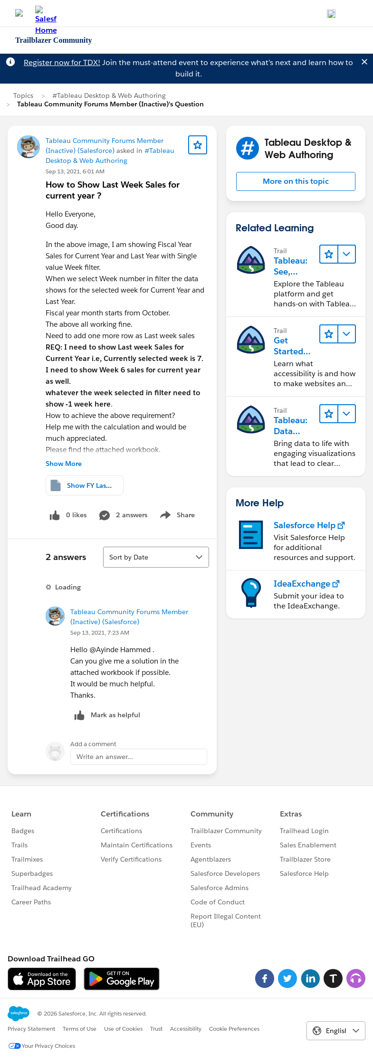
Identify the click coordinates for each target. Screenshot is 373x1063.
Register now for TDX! (62, 62)
